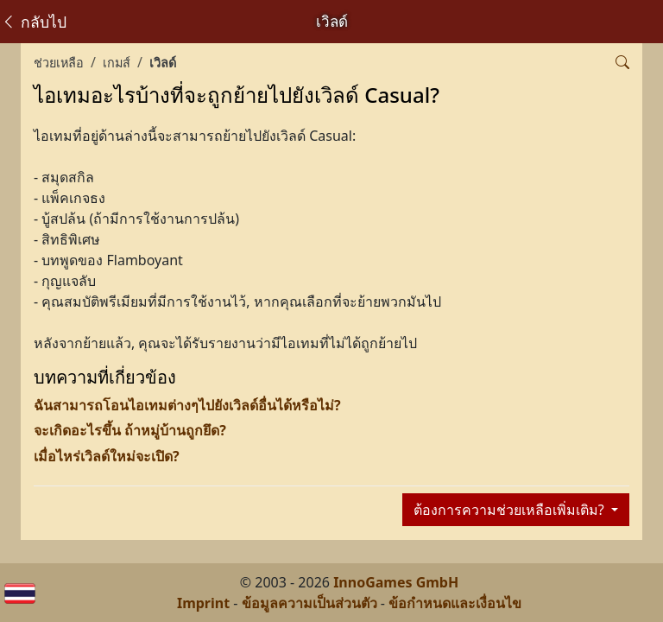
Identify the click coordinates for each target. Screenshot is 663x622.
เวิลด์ (162, 62)
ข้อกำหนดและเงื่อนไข (454, 602)
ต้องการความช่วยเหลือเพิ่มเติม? (511, 509)
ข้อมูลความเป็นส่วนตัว (309, 602)
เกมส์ (116, 62)
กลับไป (33, 21)
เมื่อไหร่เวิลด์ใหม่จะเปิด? (107, 456)
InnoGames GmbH (395, 582)
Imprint (203, 602)
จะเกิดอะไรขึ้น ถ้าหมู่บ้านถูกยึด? (130, 430)
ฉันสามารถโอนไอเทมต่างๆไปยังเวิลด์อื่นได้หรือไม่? (187, 405)
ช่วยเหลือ (59, 62)
